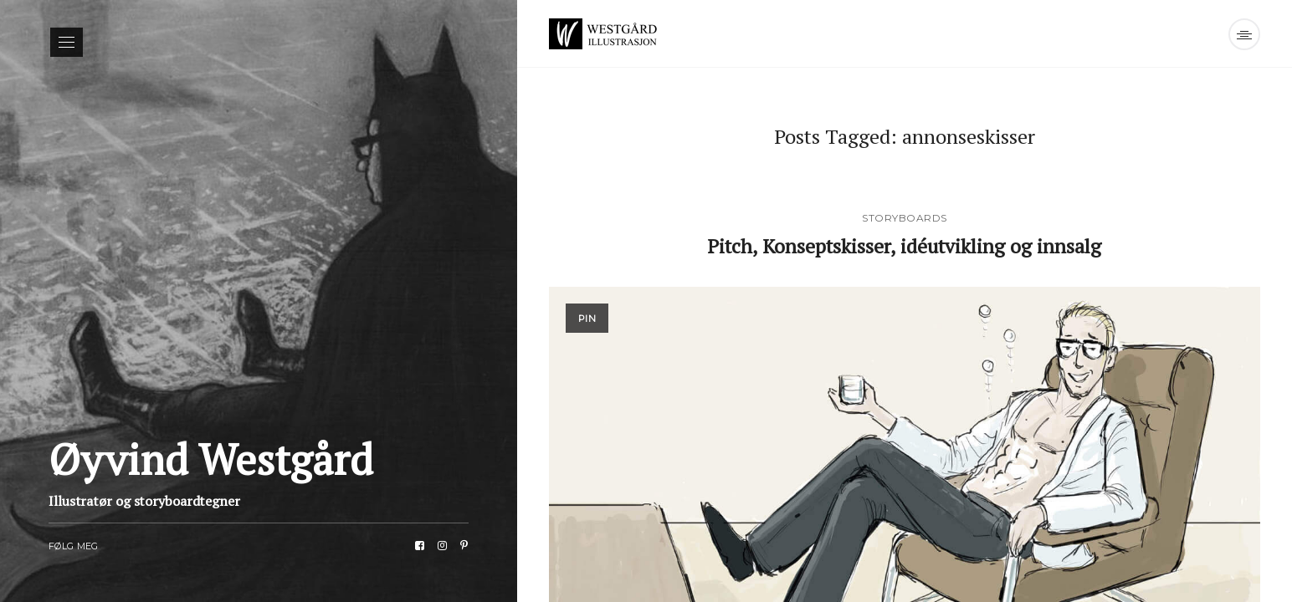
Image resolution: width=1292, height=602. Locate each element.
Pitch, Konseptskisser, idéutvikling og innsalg (905, 245)
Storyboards (904, 218)
